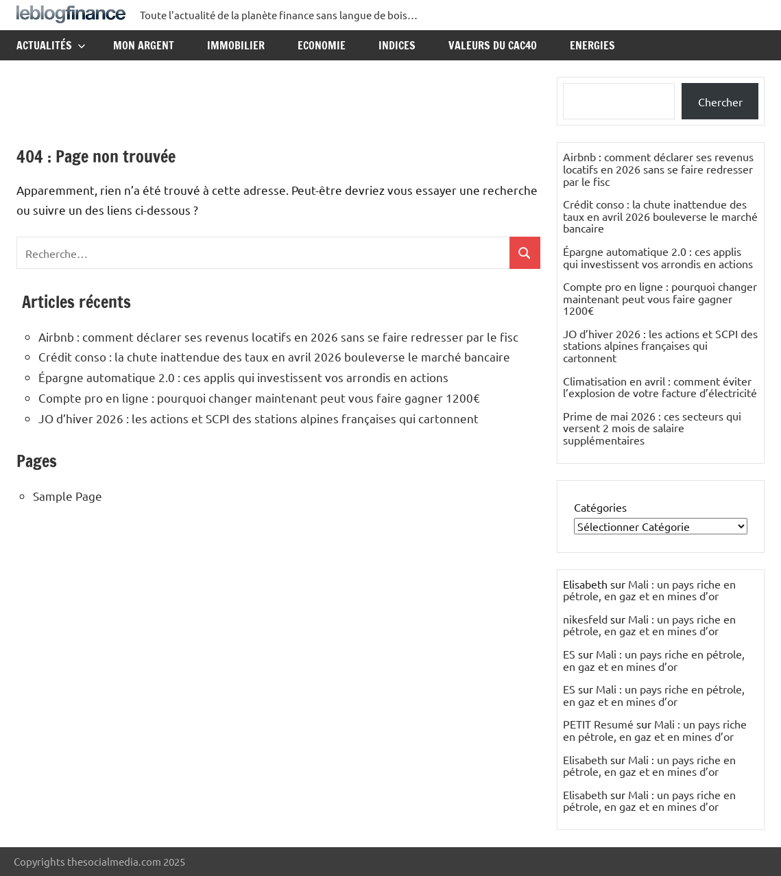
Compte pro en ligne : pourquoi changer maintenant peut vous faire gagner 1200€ (259, 397)
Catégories (600, 507)
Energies (592, 45)
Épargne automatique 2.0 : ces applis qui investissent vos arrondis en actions (243, 377)
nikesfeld (585, 619)
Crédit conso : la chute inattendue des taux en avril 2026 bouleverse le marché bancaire (274, 356)
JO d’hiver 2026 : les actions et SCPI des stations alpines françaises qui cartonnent (258, 418)
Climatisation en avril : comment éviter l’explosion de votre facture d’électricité (660, 387)
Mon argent (143, 45)
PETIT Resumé (598, 724)
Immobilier (236, 45)
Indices (397, 45)
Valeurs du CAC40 (492, 45)
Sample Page (67, 495)
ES (569, 654)
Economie (322, 45)
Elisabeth (585, 759)
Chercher (720, 101)
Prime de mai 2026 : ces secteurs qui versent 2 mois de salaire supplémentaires (652, 428)
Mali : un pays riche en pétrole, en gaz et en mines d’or (649, 590)
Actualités (51, 45)
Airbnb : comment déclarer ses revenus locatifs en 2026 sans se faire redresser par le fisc (278, 336)
